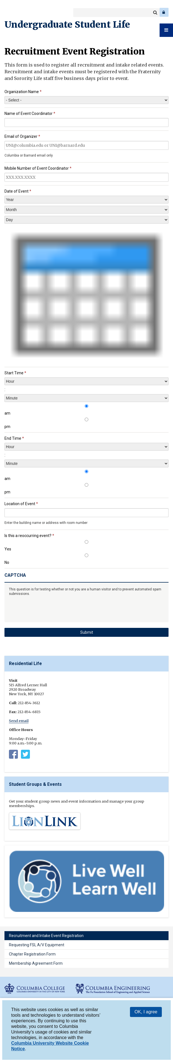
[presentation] (86, 294)
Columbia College (8, 12)
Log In (164, 12)
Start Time (15, 373)
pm (7, 426)
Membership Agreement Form (36, 963)
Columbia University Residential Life (13, 755)
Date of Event (17, 191)
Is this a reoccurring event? (29, 535)
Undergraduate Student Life (67, 24)
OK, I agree (145, 1011)
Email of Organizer (22, 136)
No (6, 562)
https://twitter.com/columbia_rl (25, 755)
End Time (14, 438)
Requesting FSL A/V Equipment (36, 945)
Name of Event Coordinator (29, 113)
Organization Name (23, 91)
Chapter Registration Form (32, 954)
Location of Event (21, 504)
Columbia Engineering (16, 12)
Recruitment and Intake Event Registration (46, 935)
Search (155, 12)
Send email (19, 720)
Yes (7, 549)
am (7, 413)
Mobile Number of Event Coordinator (38, 168)
